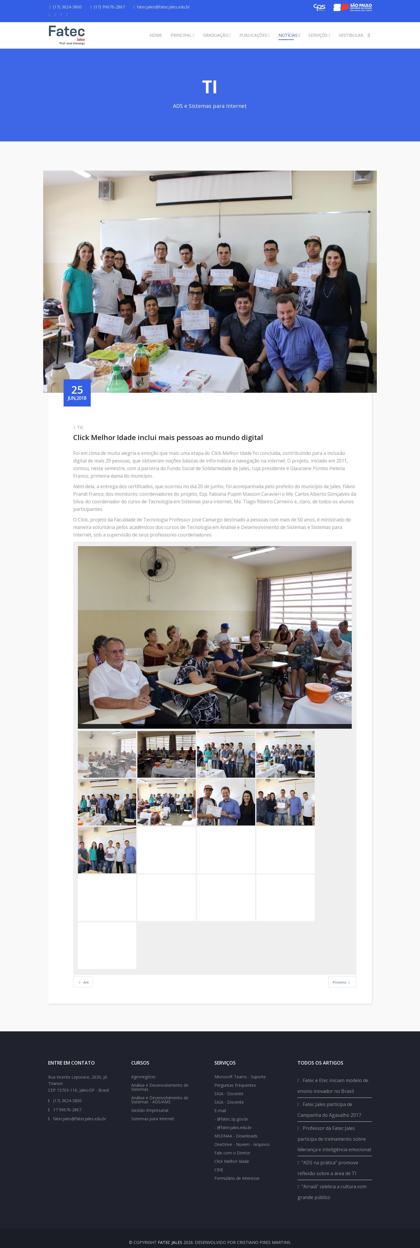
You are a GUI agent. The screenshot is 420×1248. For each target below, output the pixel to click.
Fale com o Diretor (232, 1145)
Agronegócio (143, 1069)
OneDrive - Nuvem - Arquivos (242, 1136)
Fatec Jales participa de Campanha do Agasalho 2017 (329, 1101)
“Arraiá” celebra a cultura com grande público (332, 1184)
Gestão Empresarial (149, 1102)
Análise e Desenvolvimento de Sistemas (159, 1079)
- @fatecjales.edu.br (233, 1119)
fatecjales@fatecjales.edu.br (166, 7)
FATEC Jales (170, 1234)
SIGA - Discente (229, 1094)
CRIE (218, 1162)
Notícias (288, 35)
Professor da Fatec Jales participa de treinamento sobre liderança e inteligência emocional (334, 1131)
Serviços (318, 35)
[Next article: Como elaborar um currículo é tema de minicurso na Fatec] (337, 968)
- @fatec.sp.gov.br (231, 1111)
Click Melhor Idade (231, 1153)
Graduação (215, 35)
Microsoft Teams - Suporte (240, 1069)
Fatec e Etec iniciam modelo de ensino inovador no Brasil (333, 1077)
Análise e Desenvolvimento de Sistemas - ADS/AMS (159, 1092)
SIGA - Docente (229, 1086)
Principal (181, 35)
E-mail (220, 1102)
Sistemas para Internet (152, 1111)
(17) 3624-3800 (68, 7)
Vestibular (351, 35)
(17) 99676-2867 (111, 7)
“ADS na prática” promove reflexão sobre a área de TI (328, 1160)
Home (156, 35)
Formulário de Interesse (237, 1170)
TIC (85, 420)
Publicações (253, 35)
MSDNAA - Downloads (236, 1128)
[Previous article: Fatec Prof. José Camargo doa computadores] (88, 968)
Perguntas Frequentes (235, 1077)
